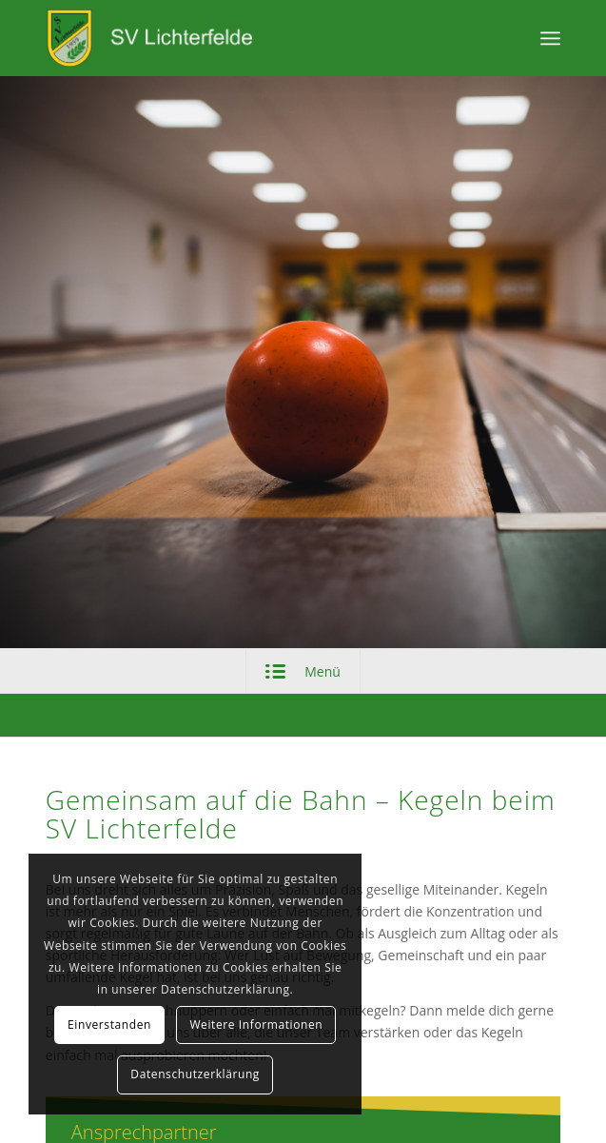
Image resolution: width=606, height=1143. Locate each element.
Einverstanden (109, 1024)
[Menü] (550, 38)
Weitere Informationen (256, 1024)
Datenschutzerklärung (195, 1074)
